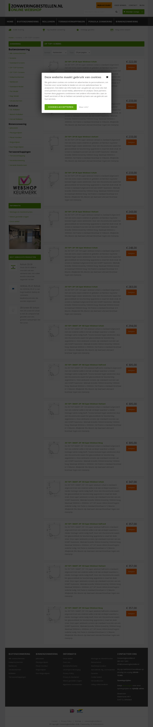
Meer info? (83, 107)
